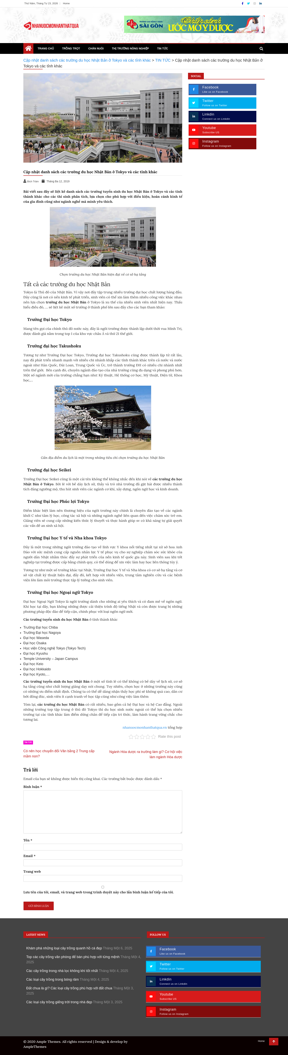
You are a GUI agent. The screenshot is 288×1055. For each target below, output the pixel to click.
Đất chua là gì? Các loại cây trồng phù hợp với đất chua (69, 988)
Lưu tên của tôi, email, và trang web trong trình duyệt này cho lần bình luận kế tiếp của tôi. (98, 892)
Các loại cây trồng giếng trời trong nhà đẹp (59, 1002)
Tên (27, 840)
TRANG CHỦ (46, 48)
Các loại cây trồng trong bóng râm (52, 979)
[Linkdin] (260, 3)
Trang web (32, 871)
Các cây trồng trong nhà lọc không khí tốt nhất (62, 971)
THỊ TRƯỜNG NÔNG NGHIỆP (130, 48)
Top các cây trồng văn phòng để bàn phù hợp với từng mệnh (72, 957)
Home (66, 3)
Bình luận (32, 786)
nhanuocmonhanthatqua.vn (145, 727)
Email (29, 856)
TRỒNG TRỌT (71, 48)
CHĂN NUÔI (95, 48)
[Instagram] (255, 3)
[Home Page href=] (28, 49)
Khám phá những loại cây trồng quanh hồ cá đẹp (64, 948)
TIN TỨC (162, 48)
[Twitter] (249, 3)
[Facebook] (243, 3)
